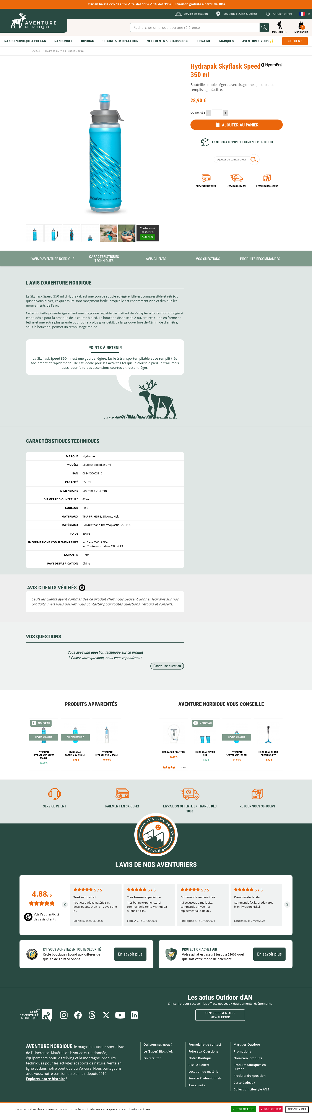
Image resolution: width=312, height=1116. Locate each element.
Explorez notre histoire (45, 1078)
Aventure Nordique (49, 1046)
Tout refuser (271, 1109)
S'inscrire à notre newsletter (220, 1015)
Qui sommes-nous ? (157, 1044)
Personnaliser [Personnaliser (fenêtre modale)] (297, 1109)
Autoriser (147, 237)
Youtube (120, 1015)
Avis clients (196, 1085)
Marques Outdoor (247, 1044)
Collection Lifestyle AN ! (251, 1089)
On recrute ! (152, 1058)
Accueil (36, 51)
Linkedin (134, 1015)
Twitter (106, 1015)
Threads (91, 1015)
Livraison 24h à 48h (236, 186)
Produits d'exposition (250, 1076)
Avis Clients (156, 259)
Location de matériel (203, 1071)
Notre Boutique (200, 1058)
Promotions (242, 1051)
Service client (54, 806)
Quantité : (197, 113)
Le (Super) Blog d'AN (158, 1051)
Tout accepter (244, 1109)
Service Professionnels (205, 1078)
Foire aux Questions (203, 1051)
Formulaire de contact (204, 1044)
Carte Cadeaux (244, 1082)
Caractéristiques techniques (104, 258)
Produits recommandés (260, 259)
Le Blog (37, 1015)
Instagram (63, 1015)
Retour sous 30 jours (267, 186)
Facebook (77, 1015)
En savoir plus (130, 954)
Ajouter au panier (240, 125)
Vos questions (208, 259)
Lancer (264, 27)
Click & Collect (199, 1065)
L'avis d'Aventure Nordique (52, 259)
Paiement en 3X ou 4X (206, 186)
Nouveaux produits (248, 1058)
